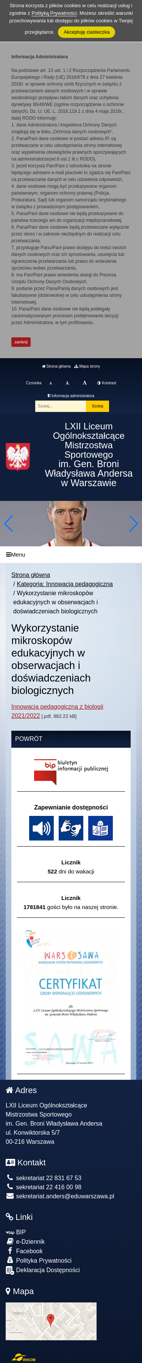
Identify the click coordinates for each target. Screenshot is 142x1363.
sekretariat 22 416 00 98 (43, 1187)
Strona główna (56, 366)
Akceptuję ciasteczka (86, 32)
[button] (133, 523)
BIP (16, 1232)
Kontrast (106, 383)
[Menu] (71, 554)
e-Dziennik (25, 1241)
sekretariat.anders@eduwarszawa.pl (60, 1196)
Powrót (28, 739)
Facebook (24, 1250)
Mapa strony (87, 366)
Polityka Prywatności (39, 1260)
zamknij (21, 342)
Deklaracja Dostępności (43, 1270)
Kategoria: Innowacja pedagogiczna (65, 584)
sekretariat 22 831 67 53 (43, 1178)
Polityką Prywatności (53, 13)
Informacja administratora (71, 396)
